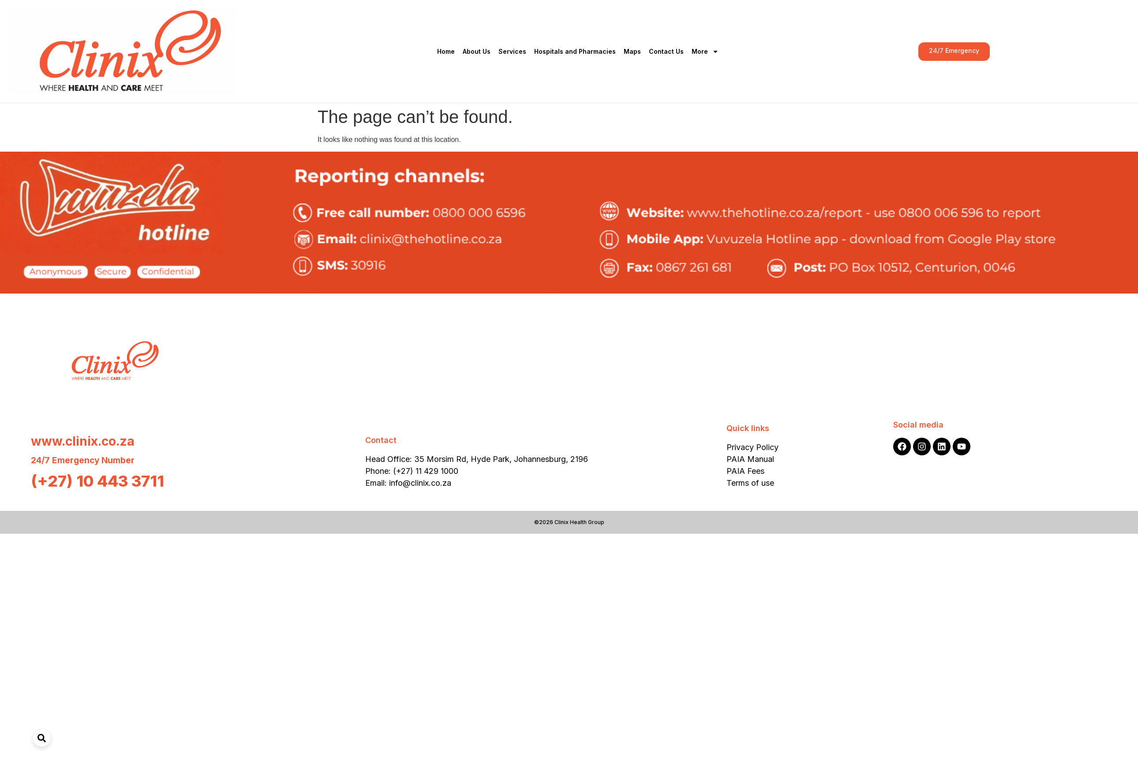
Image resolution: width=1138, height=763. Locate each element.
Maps (632, 51)
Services (512, 51)
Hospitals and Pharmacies (575, 51)
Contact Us (666, 51)
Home (446, 51)
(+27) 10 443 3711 (97, 481)
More (705, 51)
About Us (476, 51)
